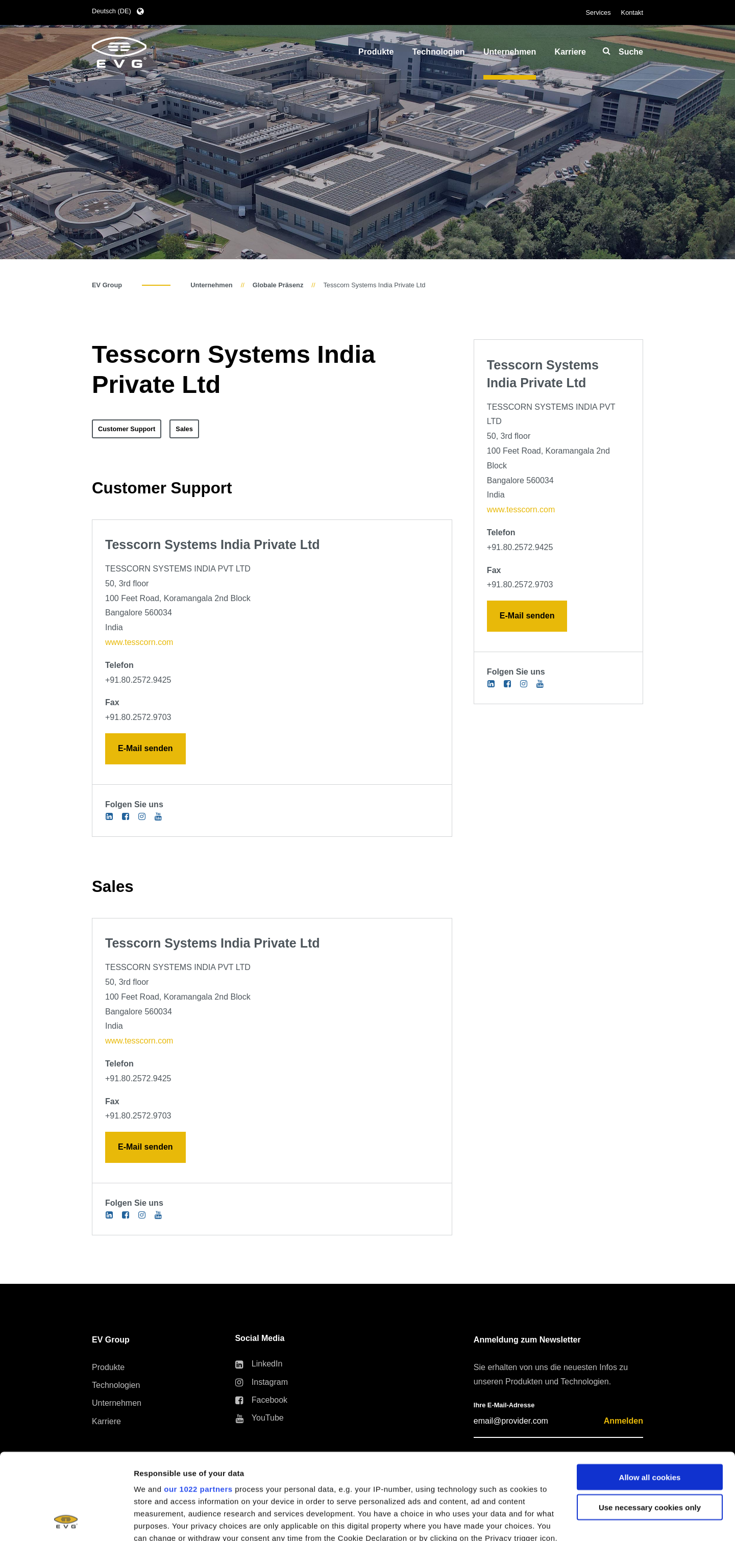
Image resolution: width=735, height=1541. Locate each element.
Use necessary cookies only (650, 1426)
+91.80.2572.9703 (138, 717)
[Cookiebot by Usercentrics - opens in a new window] (66, 1521)
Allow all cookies (650, 1396)
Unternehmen (211, 285)
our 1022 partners (198, 1408)
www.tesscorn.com (139, 642)
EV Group (107, 285)
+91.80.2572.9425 (138, 680)
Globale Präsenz (278, 285)
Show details (157, 1521)
